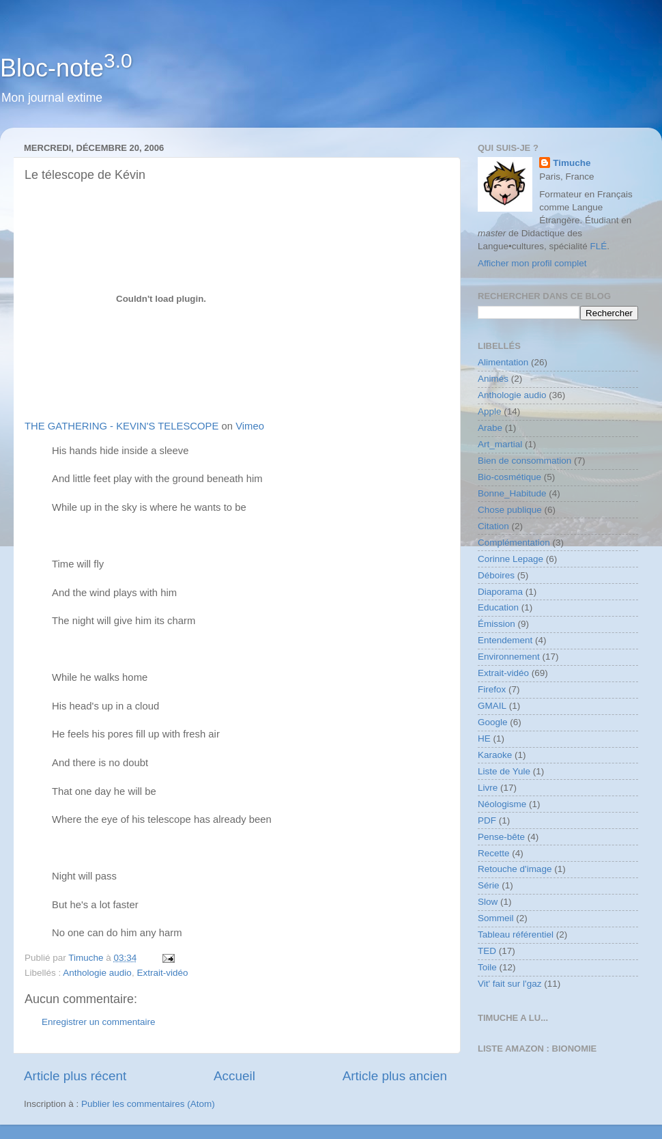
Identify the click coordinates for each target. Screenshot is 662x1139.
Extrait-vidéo (162, 973)
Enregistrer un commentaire (99, 1022)
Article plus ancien (395, 1076)
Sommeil (496, 918)
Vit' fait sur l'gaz (509, 984)
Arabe (490, 428)
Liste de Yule (504, 771)
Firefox (492, 689)
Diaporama (500, 592)
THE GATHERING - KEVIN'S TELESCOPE (121, 426)
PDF (487, 820)
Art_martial (500, 444)
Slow (488, 902)
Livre (488, 788)
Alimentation (503, 362)
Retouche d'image (514, 869)
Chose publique (510, 510)
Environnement (509, 656)
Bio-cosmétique (509, 477)
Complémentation (514, 542)
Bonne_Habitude (512, 493)
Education (498, 607)
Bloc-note (66, 68)
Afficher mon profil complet (532, 263)
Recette (494, 853)
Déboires (496, 575)
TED (487, 951)
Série (489, 885)
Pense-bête (501, 837)
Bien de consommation (524, 460)
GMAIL (492, 706)
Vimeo (249, 426)
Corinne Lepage (510, 559)
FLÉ (598, 246)
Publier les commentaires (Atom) (148, 1104)
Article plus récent (75, 1076)
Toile (487, 967)
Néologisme (502, 804)
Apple (490, 411)
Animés (493, 379)
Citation (493, 526)
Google (493, 722)
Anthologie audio (97, 973)
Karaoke (495, 755)
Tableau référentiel (515, 934)
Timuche (571, 163)
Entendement (505, 640)
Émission (496, 624)
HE (484, 738)
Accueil (234, 1076)
